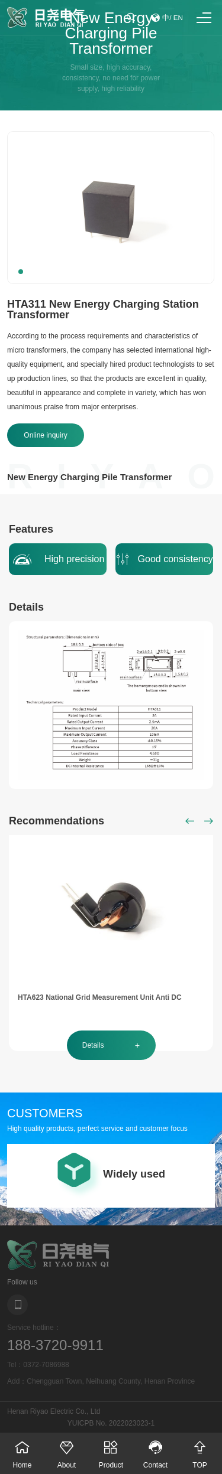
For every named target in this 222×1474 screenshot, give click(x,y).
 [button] (190, 821)
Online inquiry (45, 435)
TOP (200, 1451)
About (66, 1451)
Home (22, 1451)
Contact (155, 1451)
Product (111, 1451)
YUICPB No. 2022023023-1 (111, 1423)
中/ (166, 17)
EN (178, 17)
